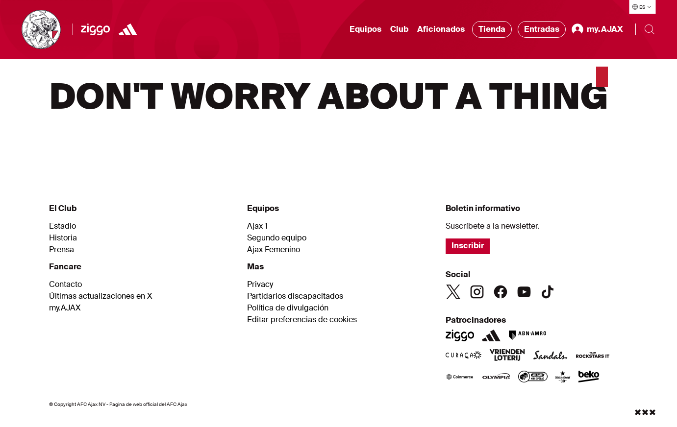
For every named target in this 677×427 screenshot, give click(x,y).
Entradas (541, 29)
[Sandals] (550, 356)
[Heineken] (563, 377)
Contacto (65, 284)
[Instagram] (477, 292)
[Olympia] (496, 377)
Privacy (260, 284)
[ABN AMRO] (527, 335)
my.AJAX (65, 308)
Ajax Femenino (273, 250)
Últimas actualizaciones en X (100, 296)
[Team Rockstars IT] (592, 356)
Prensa (61, 250)
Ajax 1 (257, 226)
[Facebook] (500, 292)
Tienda (491, 29)
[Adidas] (128, 29)
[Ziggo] (95, 29)
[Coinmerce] (460, 377)
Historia (63, 238)
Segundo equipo (276, 238)
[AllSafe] (533, 377)
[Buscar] (649, 29)
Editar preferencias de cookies (302, 319)
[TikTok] (547, 292)
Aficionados (441, 29)
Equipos (365, 29)
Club (399, 29)
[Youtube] (524, 292)
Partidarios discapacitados (295, 296)
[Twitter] (453, 292)
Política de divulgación (287, 308)
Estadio (62, 226)
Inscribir (467, 245)
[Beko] (589, 377)
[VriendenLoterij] (507, 356)
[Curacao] (463, 356)
